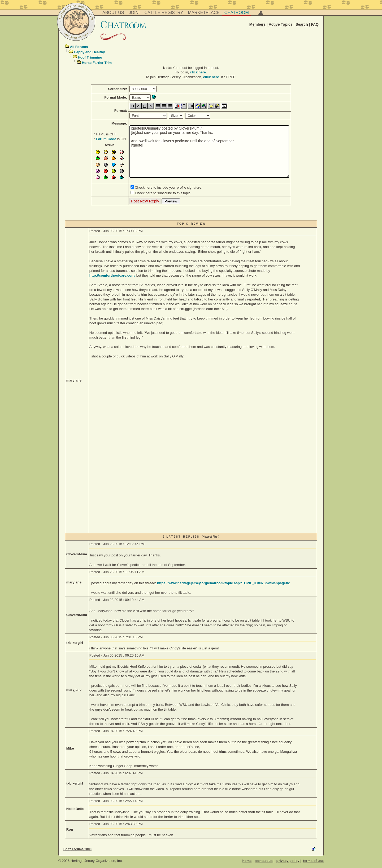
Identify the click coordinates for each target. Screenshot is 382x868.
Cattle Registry (163, 12)
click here (198, 72)
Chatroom (236, 12)
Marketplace (204, 12)
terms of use (313, 861)
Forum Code (106, 139)
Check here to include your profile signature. (168, 187)
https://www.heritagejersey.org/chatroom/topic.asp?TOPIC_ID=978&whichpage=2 (223, 583)
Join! (134, 12)
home (247, 861)
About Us (113, 12)
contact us (263, 861)
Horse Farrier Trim (97, 63)
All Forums (79, 47)
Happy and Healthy (89, 52)
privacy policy (287, 861)
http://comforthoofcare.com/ (112, 275)
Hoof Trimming (90, 57)
